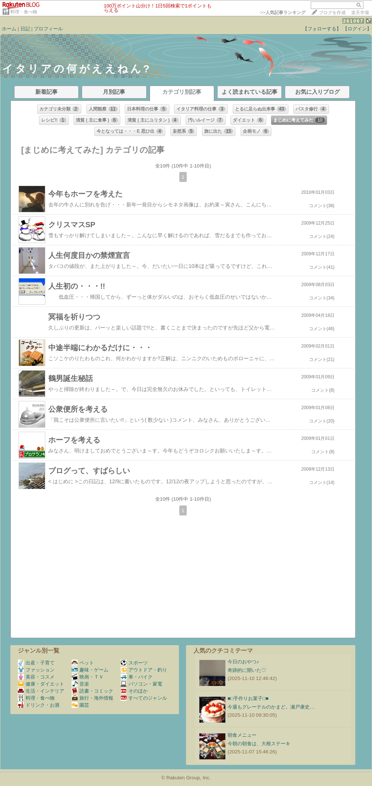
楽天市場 (360, 12)
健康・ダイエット (41, 684)
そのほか (134, 691)
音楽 (80, 684)
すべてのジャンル (144, 698)
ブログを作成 (332, 12)
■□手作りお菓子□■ (248, 698)
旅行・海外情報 (92, 698)
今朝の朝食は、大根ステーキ (259, 743)
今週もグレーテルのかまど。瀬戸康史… (271, 707)
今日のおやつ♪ (243, 661)
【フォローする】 (322, 28)
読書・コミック (92, 691)
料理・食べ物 (23, 11)
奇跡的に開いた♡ (247, 670)
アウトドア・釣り (144, 670)
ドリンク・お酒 (38, 705)
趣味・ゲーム (90, 670)
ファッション (36, 670)
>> (283, 12)
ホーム (9, 28)
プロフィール (48, 28)
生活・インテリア (41, 691)
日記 (25, 28)
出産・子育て (36, 663)
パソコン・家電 (141, 684)
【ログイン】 (357, 28)
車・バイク (137, 677)
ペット (83, 663)
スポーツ (134, 663)
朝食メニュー (242, 735)
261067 (353, 21)
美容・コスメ (36, 677)
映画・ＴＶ (88, 677)
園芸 (80, 705)
